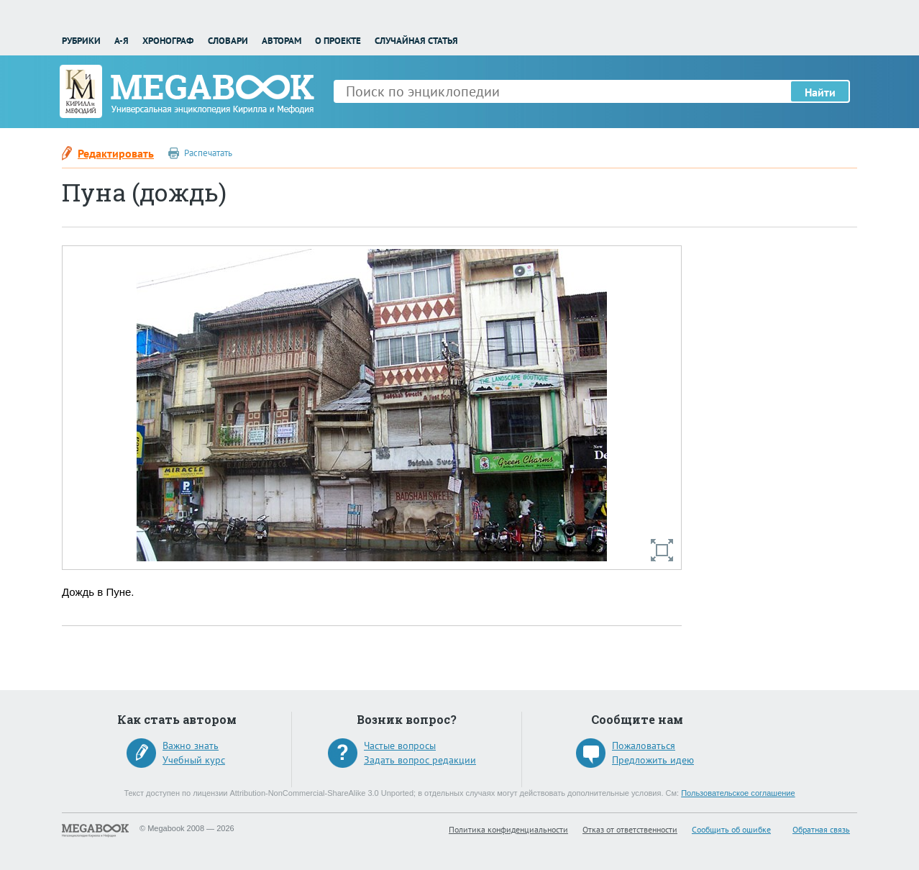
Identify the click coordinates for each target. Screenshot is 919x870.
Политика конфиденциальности (508, 829)
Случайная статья (416, 41)
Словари (228, 41)
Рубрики (81, 41)
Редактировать (116, 153)
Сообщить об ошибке (731, 829)
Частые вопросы (400, 745)
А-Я (121, 41)
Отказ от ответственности (629, 829)
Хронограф (167, 41)
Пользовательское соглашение (738, 793)
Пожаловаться (643, 745)
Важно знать (191, 745)
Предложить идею (653, 759)
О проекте (338, 41)
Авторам (281, 41)
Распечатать (208, 153)
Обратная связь (821, 829)
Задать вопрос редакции (420, 759)
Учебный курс (194, 759)
